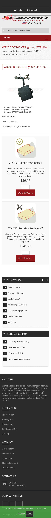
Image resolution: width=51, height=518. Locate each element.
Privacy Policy (7, 424)
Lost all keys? (11, 299)
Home (4, 51)
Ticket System (8, 415)
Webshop (9, 322)
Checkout (31, 10)
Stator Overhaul (12, 316)
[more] (44, 280)
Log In (18, 10)
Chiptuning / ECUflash (15, 305)
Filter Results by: (9, 116)
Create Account (8, 468)
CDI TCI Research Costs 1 (25, 163)
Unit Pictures (27, 51)
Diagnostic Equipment (15, 310)
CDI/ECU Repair (12, 287)
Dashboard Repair (13, 293)
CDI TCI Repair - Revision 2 (25, 228)
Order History (8, 449)
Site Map (5, 434)
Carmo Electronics (25, 514)
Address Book (8, 454)
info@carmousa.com (18, 485)
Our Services (14, 51)
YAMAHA (37, 51)
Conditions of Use (10, 429)
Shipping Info (7, 420)
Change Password (10, 463)
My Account (7, 458)
